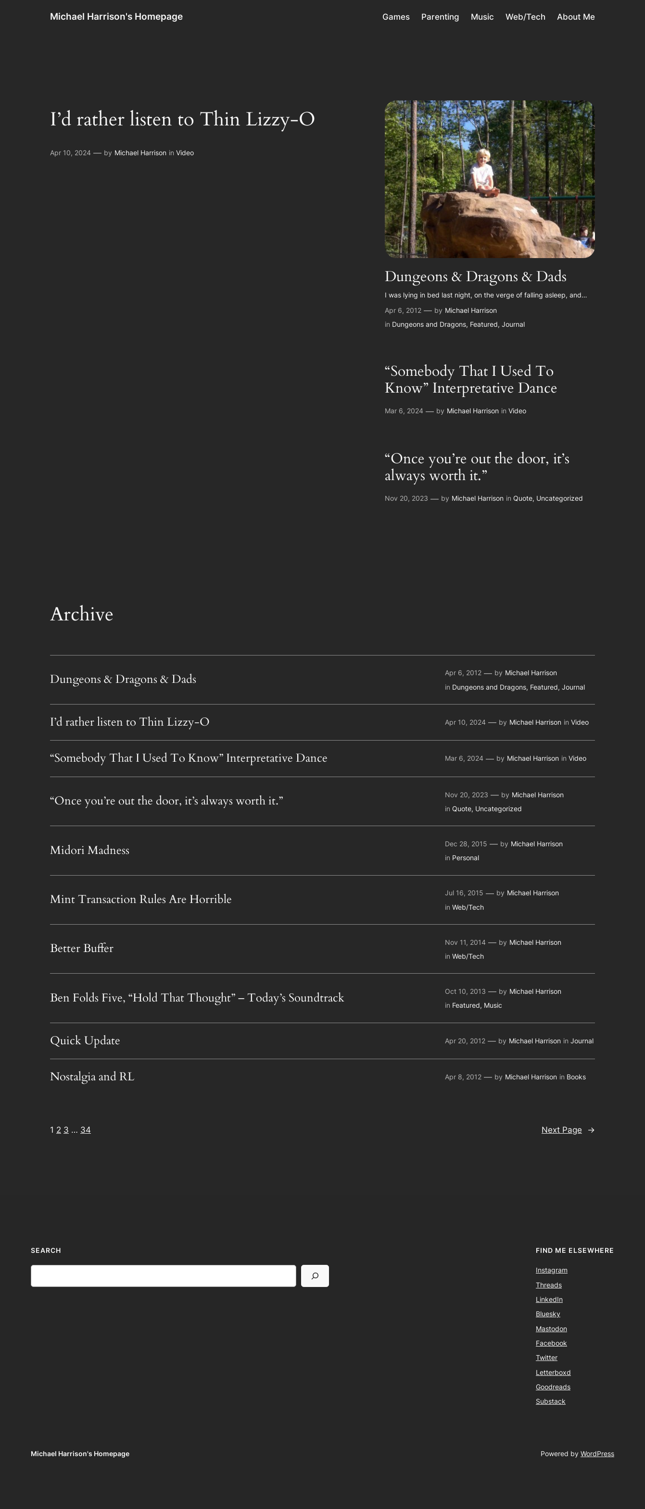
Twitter (546, 1357)
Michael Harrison (140, 152)
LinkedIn (549, 1299)
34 (85, 1130)
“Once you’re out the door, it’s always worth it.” (477, 468)
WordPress (597, 1453)
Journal (513, 324)
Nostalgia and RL (92, 1077)
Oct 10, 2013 (465, 991)
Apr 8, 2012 (463, 1077)
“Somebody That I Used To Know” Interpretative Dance (471, 380)
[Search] (315, 1275)
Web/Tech (468, 907)
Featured (484, 324)
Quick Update (85, 1041)
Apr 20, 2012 (465, 1041)
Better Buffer (82, 948)
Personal (465, 857)
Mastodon (551, 1328)
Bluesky (548, 1314)
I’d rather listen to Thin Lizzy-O (183, 119)
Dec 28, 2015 (466, 844)
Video (185, 152)
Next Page (568, 1130)
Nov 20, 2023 (406, 498)
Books (576, 1077)
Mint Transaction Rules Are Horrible (141, 899)
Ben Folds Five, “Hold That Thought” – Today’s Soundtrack (197, 998)
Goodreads (553, 1387)
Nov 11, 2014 (465, 942)
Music (493, 1005)
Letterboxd (553, 1372)
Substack (551, 1401)
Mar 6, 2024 (404, 411)
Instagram (552, 1270)
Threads (549, 1285)
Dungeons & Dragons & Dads (476, 277)
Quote (522, 498)
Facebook (551, 1343)
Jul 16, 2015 (464, 893)
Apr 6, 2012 (403, 310)
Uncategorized (559, 498)
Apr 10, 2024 (70, 152)
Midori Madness (89, 850)
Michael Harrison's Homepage (116, 16)
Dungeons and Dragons (429, 324)
